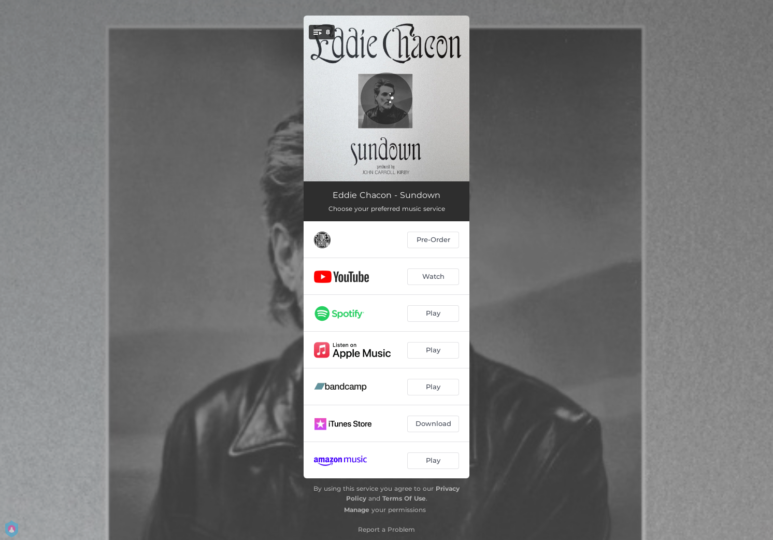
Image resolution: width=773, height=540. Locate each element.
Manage (356, 510)
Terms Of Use (404, 498)
